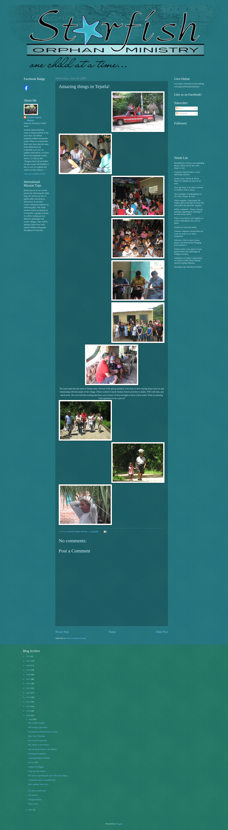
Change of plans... (35, 799)
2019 (28, 670)
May (30, 810)
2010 (28, 711)
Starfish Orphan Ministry (34, 118)
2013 (28, 697)
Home (112, 631)
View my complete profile (34, 174)
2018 (28, 674)
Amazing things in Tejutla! (39, 758)
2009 (28, 715)
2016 (28, 683)
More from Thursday (36, 736)
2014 (28, 693)
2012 (28, 702)
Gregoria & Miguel (36, 767)
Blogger (119, 824)
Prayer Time (33, 804)
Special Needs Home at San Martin (42, 749)
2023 (28, 656)
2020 (28, 665)
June (30, 719)
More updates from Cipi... (38, 784)
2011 (28, 706)
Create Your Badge (31, 92)
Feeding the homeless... (37, 754)
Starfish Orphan (30, 84)
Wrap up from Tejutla (37, 771)
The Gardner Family (36, 723)
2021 (28, 661)
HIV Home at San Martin (38, 745)
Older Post (162, 631)
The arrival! (33, 795)
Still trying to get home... (38, 727)
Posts (179, 108)
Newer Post (62, 631)
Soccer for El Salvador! (37, 740)
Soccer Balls (33, 762)
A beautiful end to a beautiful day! (42, 780)
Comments (181, 113)
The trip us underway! (37, 791)
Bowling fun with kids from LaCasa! (43, 732)
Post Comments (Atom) (76, 638)
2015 (28, 688)
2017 (28, 679)
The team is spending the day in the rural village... (48, 775)
